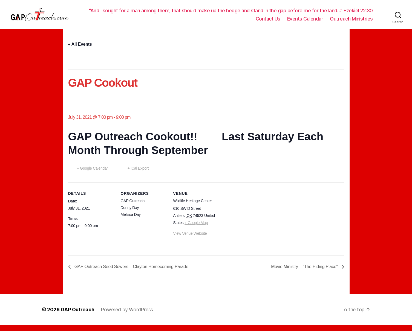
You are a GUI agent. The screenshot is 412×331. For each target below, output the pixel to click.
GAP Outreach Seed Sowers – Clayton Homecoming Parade (130, 272)
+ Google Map (196, 229)
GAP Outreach (77, 315)
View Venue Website (190, 239)
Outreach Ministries (351, 24)
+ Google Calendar (92, 174)
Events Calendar (305, 24)
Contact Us (268, 24)
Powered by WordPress (127, 315)
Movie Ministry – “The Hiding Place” (305, 272)
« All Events (80, 50)
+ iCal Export (138, 174)
